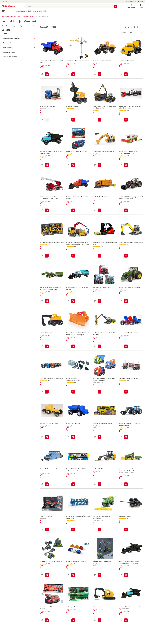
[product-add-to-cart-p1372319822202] (99, 73)
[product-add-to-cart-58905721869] (73, 423)
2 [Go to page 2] (125, 27)
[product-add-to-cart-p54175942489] (126, 423)
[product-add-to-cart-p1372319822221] (126, 73)
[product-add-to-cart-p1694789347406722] (47, 600)
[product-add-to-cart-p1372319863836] (99, 116)
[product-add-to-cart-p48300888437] (99, 335)
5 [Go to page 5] (134, 27)
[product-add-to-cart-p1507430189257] (73, 600)
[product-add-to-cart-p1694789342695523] (126, 600)
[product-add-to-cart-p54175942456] (47, 468)
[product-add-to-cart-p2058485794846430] (47, 73)
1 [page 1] (122, 27)
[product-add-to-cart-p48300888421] (73, 73)
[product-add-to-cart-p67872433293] (99, 204)
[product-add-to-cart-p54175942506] (47, 291)
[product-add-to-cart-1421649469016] (126, 116)
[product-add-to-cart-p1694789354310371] (99, 512)
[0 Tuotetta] (140, 6)
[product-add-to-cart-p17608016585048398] (47, 379)
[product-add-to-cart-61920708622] (99, 600)
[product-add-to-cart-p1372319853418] (73, 335)
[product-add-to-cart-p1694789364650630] (99, 423)
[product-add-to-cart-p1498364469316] (126, 512)
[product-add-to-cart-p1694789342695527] (73, 291)
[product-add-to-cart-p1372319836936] (99, 248)
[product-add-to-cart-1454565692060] (73, 556)
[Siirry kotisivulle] (8, 6)
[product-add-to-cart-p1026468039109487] (126, 248)
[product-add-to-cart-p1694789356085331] (99, 379)
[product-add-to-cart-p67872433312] (73, 248)
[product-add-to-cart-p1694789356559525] (47, 512)
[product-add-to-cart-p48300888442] (99, 468)
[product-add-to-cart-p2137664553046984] (73, 204)
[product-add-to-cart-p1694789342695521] (47, 160)
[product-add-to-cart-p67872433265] (47, 204)
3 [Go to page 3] (128, 27)
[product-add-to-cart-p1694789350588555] (47, 248)
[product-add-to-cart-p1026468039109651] (73, 379)
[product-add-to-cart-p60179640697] (73, 160)
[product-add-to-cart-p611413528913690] (99, 291)
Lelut (19, 16)
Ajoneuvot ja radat (28, 16)
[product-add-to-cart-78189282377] (47, 423)
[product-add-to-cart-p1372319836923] (73, 468)
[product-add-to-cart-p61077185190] (126, 556)
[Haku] (115, 6)
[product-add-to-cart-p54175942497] (126, 291)
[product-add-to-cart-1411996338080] (126, 204)
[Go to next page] (141, 27)
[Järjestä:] (135, 32)
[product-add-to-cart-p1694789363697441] (99, 556)
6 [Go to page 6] (137, 27)
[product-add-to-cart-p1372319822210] (73, 116)
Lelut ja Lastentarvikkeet (9, 16)
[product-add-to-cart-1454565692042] (99, 160)
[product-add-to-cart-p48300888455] (126, 468)
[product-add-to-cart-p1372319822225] (47, 335)
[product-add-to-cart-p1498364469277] (126, 379)
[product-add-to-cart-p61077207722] (47, 556)
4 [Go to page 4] (131, 27)
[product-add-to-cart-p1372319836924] (73, 512)
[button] (131, 6)
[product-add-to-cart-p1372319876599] (126, 160)
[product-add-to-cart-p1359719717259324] (126, 335)
